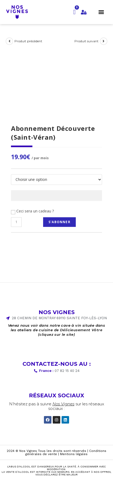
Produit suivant (86, 41)
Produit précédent (28, 41)
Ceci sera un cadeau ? (35, 211)
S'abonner (59, 222)
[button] (101, 11)
